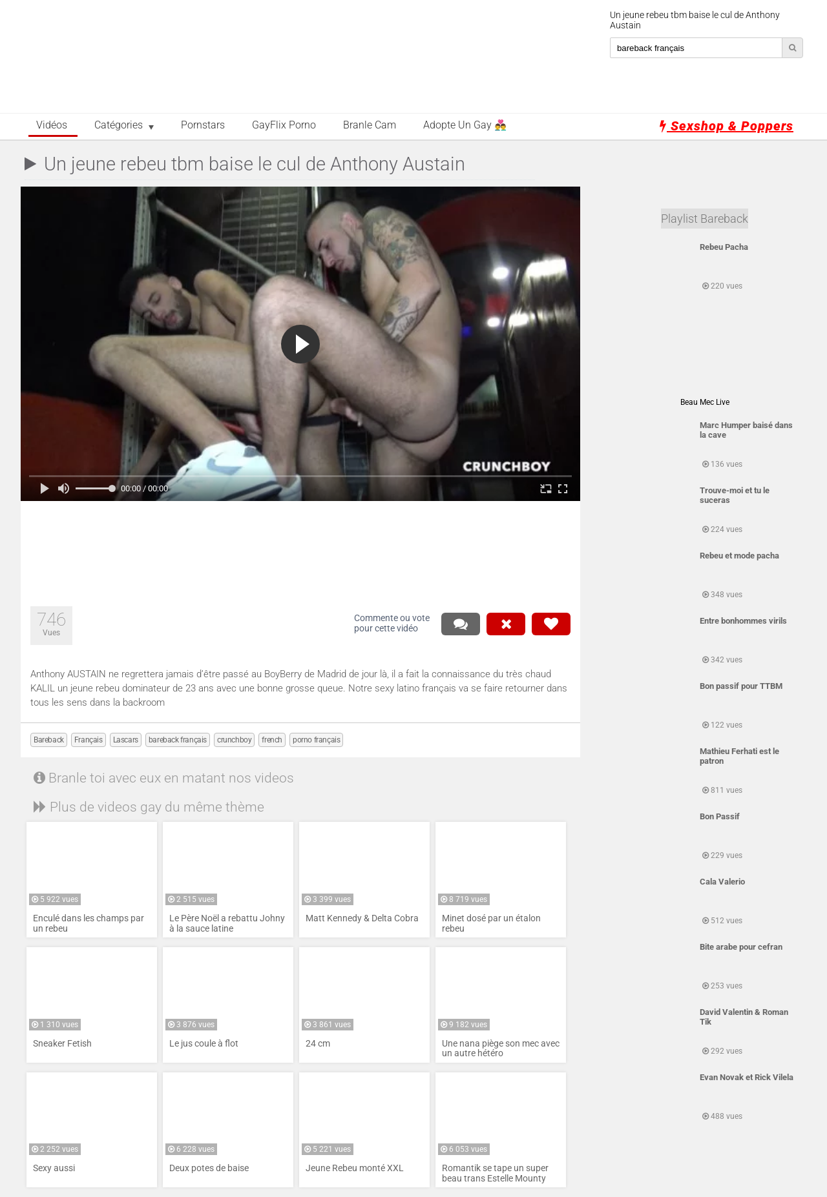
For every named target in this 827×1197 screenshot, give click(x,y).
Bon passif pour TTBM (741, 686)
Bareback (49, 739)
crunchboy (234, 739)
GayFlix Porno (284, 125)
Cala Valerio (722, 881)
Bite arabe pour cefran (741, 947)
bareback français (178, 739)
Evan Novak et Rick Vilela (746, 1077)
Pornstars (203, 125)
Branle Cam (369, 125)
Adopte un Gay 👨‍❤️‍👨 (465, 125)
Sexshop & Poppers (726, 126)
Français (88, 739)
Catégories (118, 125)
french (272, 739)
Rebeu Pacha (724, 247)
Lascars (125, 739)
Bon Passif (720, 816)
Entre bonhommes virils (743, 621)
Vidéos (51, 125)
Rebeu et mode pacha (739, 555)
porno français (316, 739)
